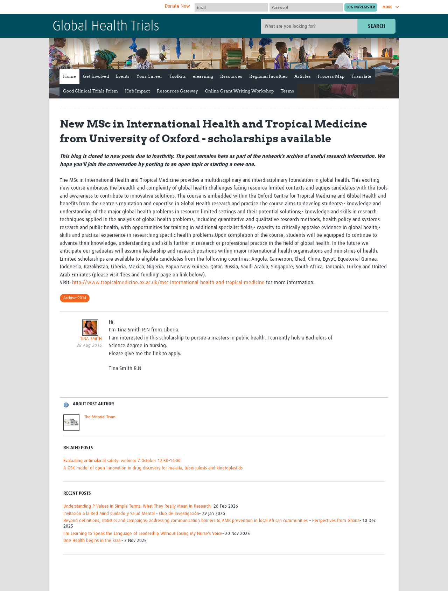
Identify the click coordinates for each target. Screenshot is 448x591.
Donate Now (177, 6)
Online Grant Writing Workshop (239, 91)
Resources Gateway (177, 91)
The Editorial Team (99, 417)
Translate (361, 76)
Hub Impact (137, 91)
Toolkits (177, 76)
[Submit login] (360, 7)
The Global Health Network (104, 7)
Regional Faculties (268, 76)
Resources (231, 76)
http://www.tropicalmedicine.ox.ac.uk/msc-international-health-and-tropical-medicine (168, 282)
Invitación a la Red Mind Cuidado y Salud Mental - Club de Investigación (131, 513)
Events (123, 76)
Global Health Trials (105, 27)
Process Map (331, 76)
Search (376, 26)
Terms (287, 91)
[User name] (231, 7)
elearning (203, 76)
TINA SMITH (91, 339)
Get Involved (96, 76)
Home (69, 76)
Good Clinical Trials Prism (90, 91)
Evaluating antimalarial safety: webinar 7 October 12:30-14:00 (122, 461)
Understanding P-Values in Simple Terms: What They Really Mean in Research (137, 506)
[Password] (306, 7)
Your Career (149, 76)
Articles (302, 76)
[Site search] (310, 26)
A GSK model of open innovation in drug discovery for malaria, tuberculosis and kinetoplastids (153, 468)
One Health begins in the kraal (92, 540)
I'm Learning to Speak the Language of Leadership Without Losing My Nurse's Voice (142, 533)
